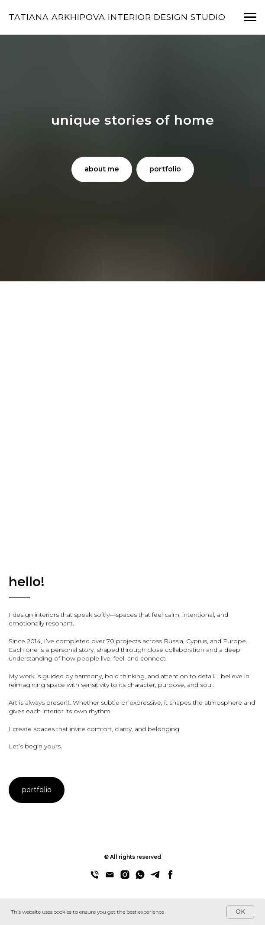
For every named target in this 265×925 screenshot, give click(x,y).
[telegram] (155, 877)
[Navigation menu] (250, 17)
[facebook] (170, 877)
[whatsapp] (140, 877)
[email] (109, 877)
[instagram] (125, 877)
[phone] (94, 877)
